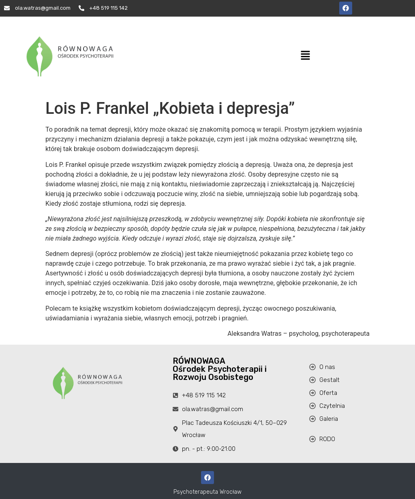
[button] (305, 56)
